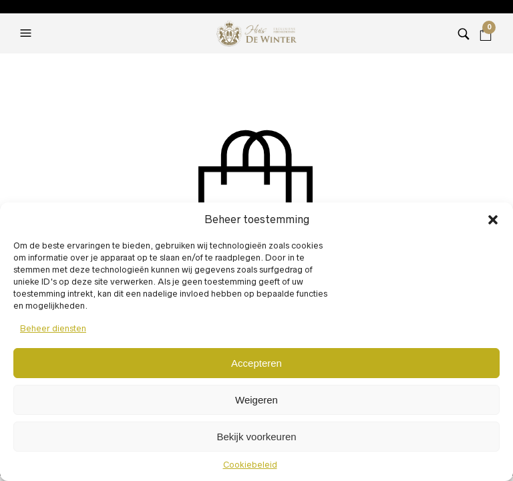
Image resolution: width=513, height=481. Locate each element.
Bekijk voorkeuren (256, 436)
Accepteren (256, 363)
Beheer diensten (53, 328)
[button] (493, 219)
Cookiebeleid (250, 465)
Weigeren (256, 400)
